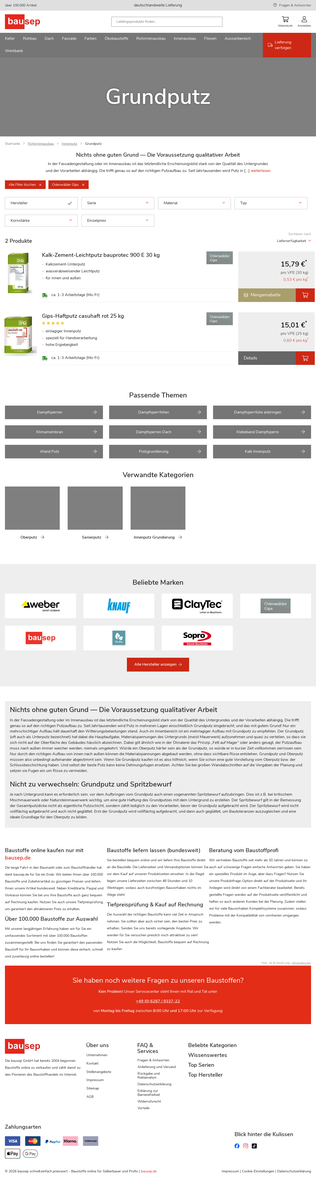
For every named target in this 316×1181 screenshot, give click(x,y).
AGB (90, 1096)
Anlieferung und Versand (157, 1067)
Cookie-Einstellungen (258, 1171)
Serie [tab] (118, 203)
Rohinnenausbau (41, 143)
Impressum (95, 1080)
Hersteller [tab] (41, 203)
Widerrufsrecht (149, 1101)
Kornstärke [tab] (41, 220)
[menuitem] (10, 39)
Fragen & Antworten (295, 5)
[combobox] (166, 22)
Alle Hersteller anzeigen (156, 664)
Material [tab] (194, 203)
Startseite (12, 143)
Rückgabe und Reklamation (149, 1075)
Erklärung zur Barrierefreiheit (149, 1092)
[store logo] (30, 21)
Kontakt (92, 1063)
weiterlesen (261, 170)
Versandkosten (301, 963)
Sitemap (92, 1088)
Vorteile (143, 1108)
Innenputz (69, 143)
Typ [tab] (271, 203)
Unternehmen (96, 1055)
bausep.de (149, 1171)
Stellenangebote (98, 1071)
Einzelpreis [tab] (118, 220)
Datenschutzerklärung (154, 1084)
